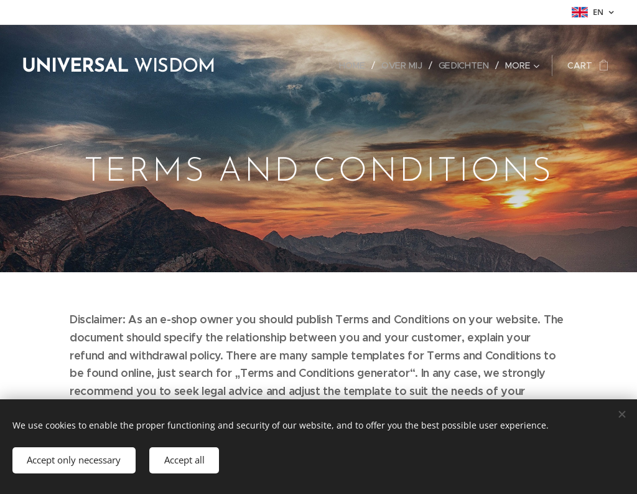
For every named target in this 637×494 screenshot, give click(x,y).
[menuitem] (357, 65)
